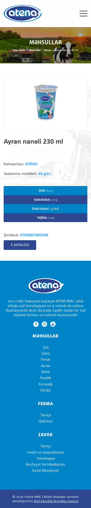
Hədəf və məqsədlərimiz (45, 452)
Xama (45, 372)
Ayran (47, 50)
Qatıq (45, 353)
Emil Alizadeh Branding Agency (56, 501)
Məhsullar (35, 50)
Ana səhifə (19, 50)
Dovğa (45, 390)
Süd (46, 347)
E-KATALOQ (20, 245)
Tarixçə (45, 415)
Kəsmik (45, 378)
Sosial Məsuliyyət (45, 470)
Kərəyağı (45, 384)
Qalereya (46, 421)
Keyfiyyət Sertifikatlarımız (45, 464)
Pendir (45, 359)
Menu (83, 13)
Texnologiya (45, 458)
